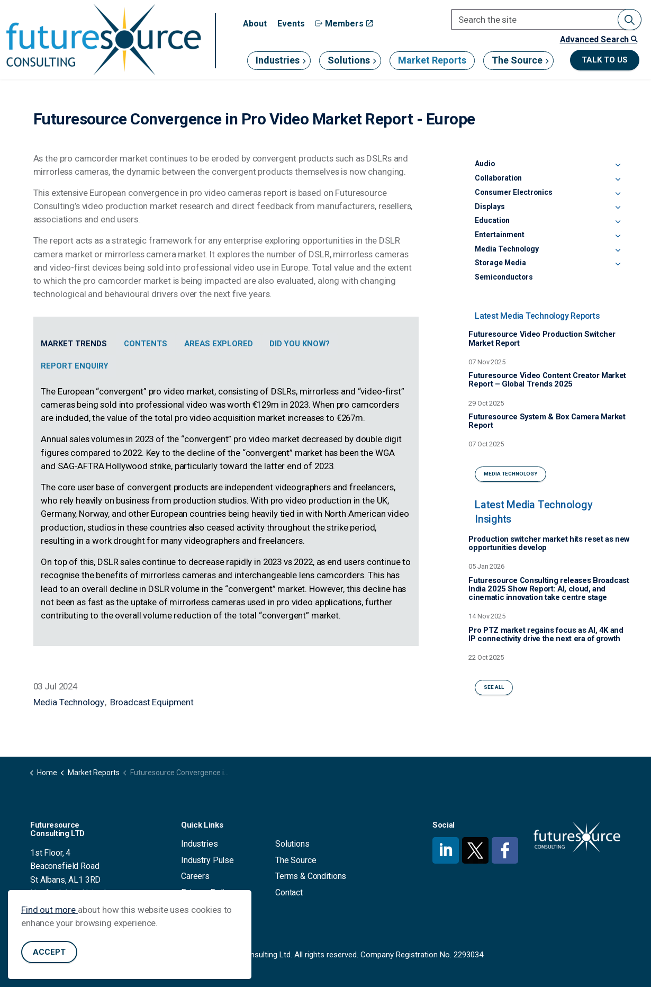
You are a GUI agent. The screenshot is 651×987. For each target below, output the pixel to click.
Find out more (49, 909)
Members (344, 24)
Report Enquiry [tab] (74, 366)
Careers (195, 876)
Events (291, 24)
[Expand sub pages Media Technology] (618, 251)
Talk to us (604, 60)
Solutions (349, 60)
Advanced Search (598, 39)
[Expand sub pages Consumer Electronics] (618, 194)
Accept (49, 952)
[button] (629, 19)
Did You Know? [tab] (299, 343)
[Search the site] (546, 19)
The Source (517, 60)
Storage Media (500, 262)
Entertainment (500, 234)
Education (492, 220)
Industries (278, 60)
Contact (289, 892)
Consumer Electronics (514, 192)
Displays (490, 206)
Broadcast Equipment (152, 702)
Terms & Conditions (310, 876)
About (255, 24)
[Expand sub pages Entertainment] (618, 236)
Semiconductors (504, 277)
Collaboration (498, 178)
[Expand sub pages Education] (618, 222)
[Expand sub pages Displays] (618, 208)
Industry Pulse (207, 860)
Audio (485, 163)
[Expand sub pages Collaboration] (618, 180)
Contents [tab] (145, 343)
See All (493, 687)
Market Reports (432, 60)
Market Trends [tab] (74, 343)
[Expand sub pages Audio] (618, 165)
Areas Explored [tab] (218, 343)
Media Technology (69, 702)
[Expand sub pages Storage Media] (618, 264)
